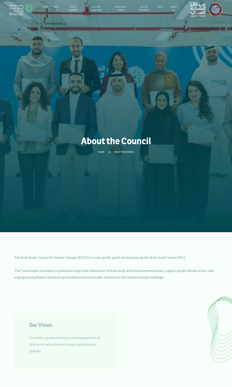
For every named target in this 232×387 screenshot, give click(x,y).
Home (101, 152)
